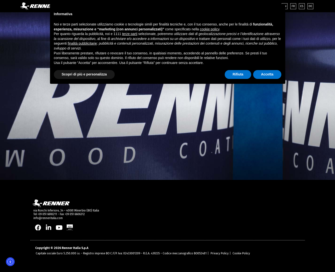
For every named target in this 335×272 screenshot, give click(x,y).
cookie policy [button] (209, 29)
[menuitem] (293, 6)
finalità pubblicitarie (82, 43)
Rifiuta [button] (238, 74)
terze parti (129, 34)
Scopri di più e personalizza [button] (84, 74)
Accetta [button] (267, 74)
